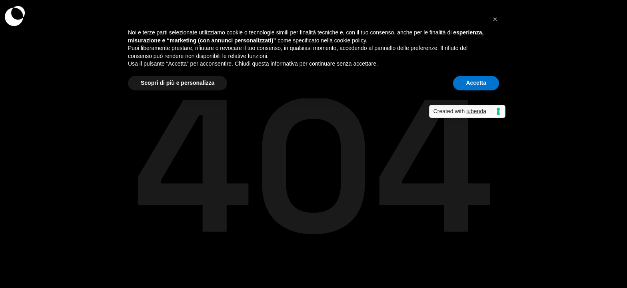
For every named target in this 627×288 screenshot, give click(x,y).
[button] (495, 19)
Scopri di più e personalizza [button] (177, 83)
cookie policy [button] (350, 40)
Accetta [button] (476, 83)
